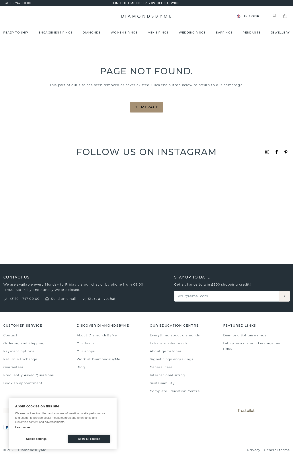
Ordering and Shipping (24, 343)
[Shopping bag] (285, 16)
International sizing (167, 375)
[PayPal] (6, 427)
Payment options (18, 351)
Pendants (251, 32)
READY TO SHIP (15, 32)
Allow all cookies (89, 438)
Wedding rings (192, 32)
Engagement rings (55, 32)
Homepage (146, 107)
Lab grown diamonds (169, 343)
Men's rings (158, 32)
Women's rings (124, 32)
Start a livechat (102, 299)
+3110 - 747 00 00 (17, 3)
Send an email (63, 299)
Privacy (253, 450)
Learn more (22, 427)
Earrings (224, 32)
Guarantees (13, 367)
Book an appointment (23, 383)
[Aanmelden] (284, 296)
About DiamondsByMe (97, 335)
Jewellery (280, 32)
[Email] (226, 296)
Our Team (85, 343)
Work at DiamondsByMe (98, 359)
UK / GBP (248, 16)
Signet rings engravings (171, 359)
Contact (10, 335)
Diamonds (91, 32)
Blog (81, 367)
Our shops (86, 351)
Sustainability (162, 383)
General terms (277, 450)
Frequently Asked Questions (28, 375)
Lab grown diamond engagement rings (253, 346)
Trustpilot (246, 411)
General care (161, 367)
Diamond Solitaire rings (245, 335)
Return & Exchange (20, 359)
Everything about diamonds (175, 335)
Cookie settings (36, 438)
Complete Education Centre (175, 391)
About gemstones (166, 351)
